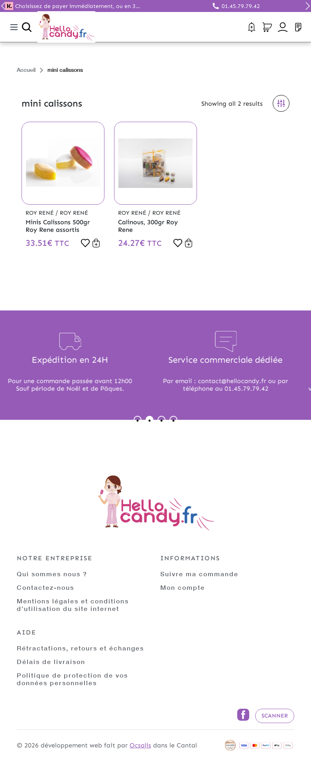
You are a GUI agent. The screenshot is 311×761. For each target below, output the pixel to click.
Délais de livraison (51, 661)
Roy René (40, 213)
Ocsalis (140, 745)
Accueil (26, 69)
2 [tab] (150, 420)
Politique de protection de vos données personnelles (72, 678)
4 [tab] (173, 420)
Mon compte (182, 587)
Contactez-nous (45, 587)
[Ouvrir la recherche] (26, 27)
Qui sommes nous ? (52, 573)
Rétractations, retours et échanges (80, 648)
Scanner (275, 715)
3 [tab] (161, 420)
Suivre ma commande (199, 573)
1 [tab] (138, 420)
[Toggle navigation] (14, 27)
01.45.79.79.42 (241, 6)
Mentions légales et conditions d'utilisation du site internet (73, 604)
